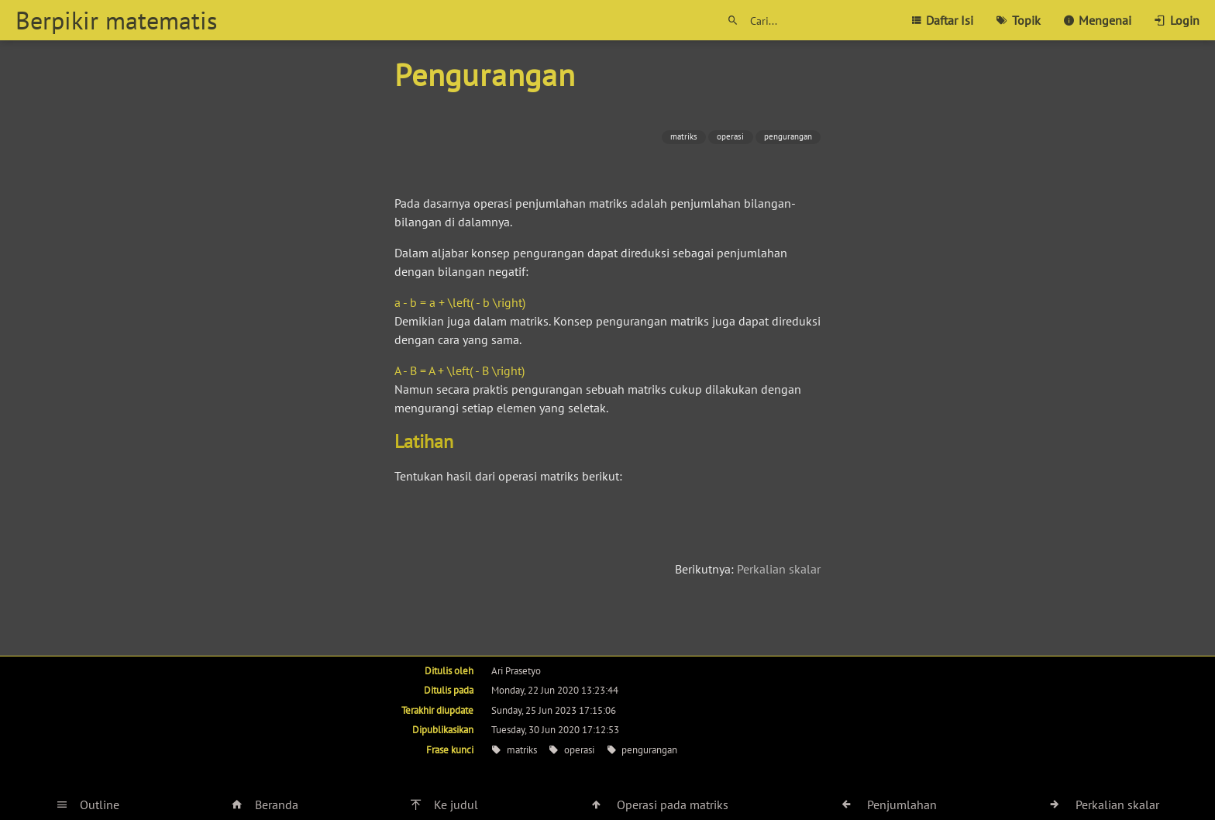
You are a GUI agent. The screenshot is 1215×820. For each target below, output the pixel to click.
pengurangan (788, 136)
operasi (730, 136)
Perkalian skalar (779, 569)
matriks (683, 136)
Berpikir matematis (116, 20)
